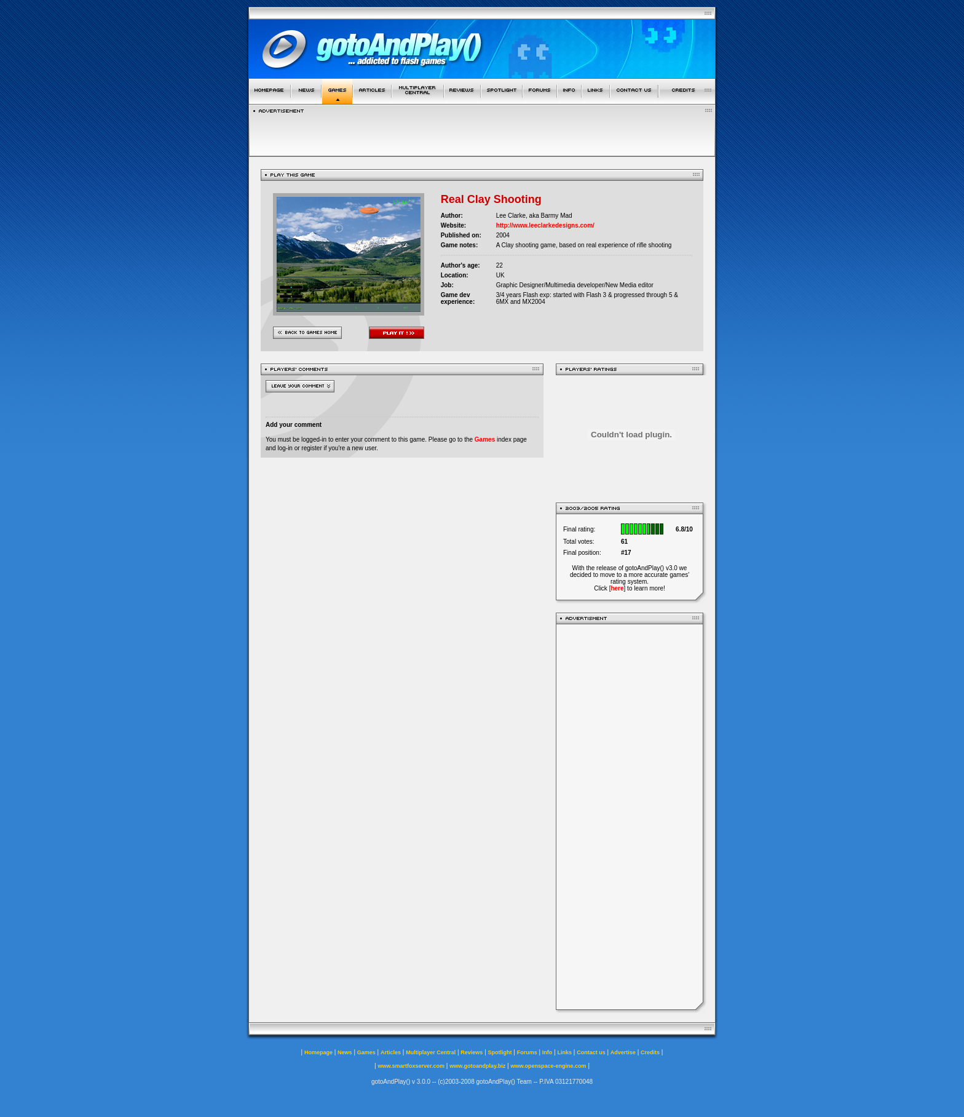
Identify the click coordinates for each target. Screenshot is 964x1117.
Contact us (591, 1052)
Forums (527, 1052)
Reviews (471, 1052)
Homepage (318, 1052)
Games (485, 439)
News (345, 1052)
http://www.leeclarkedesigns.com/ (545, 225)
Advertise (623, 1052)
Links (565, 1052)
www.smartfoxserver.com (410, 1066)
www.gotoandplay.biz (477, 1066)
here (616, 588)
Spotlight (500, 1052)
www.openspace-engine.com (548, 1066)
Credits (650, 1052)
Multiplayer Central (431, 1052)
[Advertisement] (629, 816)
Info (547, 1052)
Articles (391, 1052)
